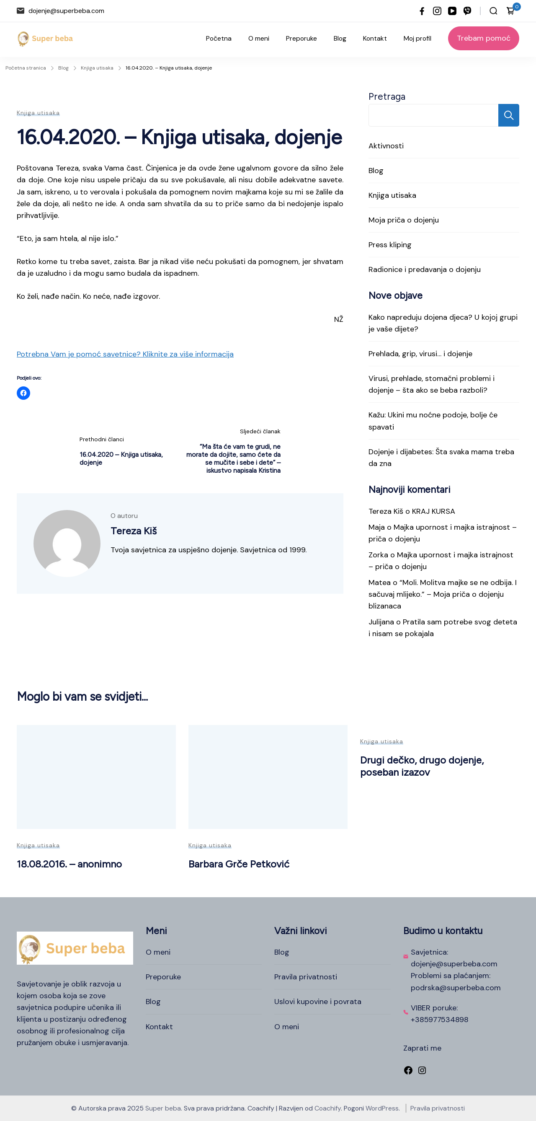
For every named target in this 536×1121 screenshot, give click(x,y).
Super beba (163, 1108)
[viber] (467, 11)
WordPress (382, 1108)
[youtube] (452, 11)
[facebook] (422, 11)
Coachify (327, 1108)
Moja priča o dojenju (403, 220)
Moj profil (417, 38)
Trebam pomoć (483, 38)
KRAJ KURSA (433, 511)
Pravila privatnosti (305, 977)
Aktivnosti (386, 146)
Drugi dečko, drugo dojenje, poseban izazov (422, 766)
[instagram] (437, 11)
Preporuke (301, 38)
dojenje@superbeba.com (66, 10)
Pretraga (386, 96)
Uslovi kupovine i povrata (317, 1002)
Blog (340, 38)
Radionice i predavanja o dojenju (424, 269)
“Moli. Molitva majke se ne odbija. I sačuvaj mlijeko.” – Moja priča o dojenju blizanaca (442, 594)
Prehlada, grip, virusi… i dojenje (420, 354)
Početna (219, 38)
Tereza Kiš (385, 511)
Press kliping (390, 245)
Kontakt (375, 38)
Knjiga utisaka (38, 113)
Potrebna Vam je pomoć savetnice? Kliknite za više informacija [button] (125, 354)
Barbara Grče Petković (238, 864)
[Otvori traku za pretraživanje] (493, 11)
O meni (258, 38)
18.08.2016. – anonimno (69, 864)
